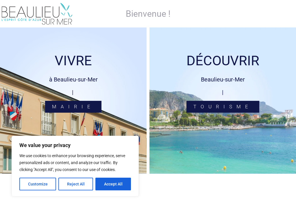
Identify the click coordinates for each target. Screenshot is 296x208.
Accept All (113, 184)
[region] (75, 166)
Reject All (76, 184)
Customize (38, 184)
